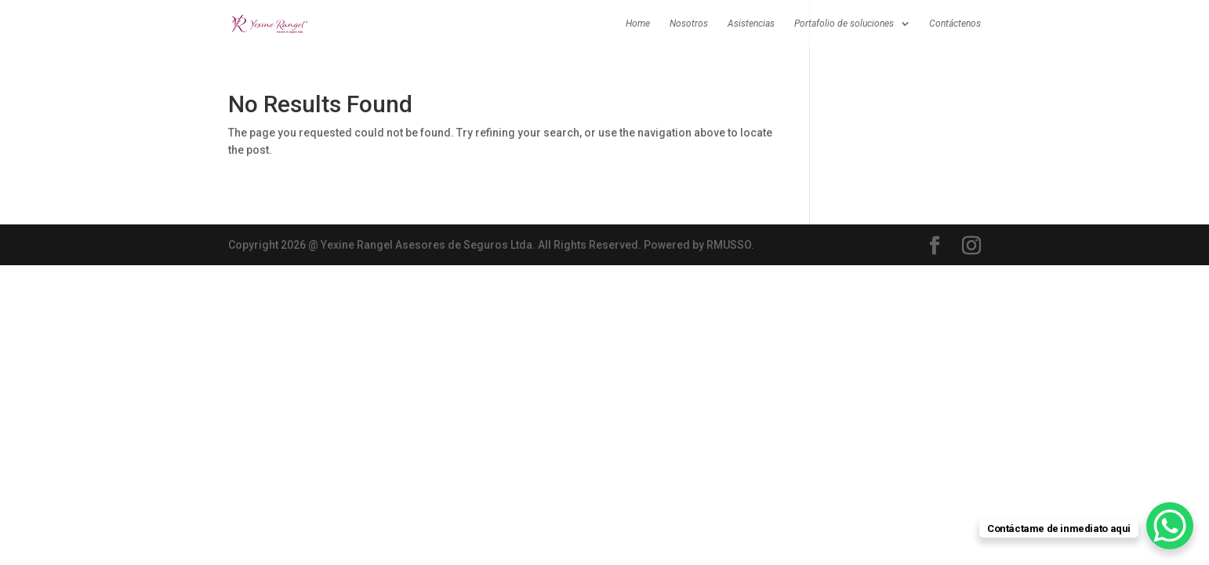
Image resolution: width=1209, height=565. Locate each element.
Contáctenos (955, 23)
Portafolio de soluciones (844, 23)
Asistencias (751, 23)
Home (638, 23)
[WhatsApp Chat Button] (1169, 525)
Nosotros (689, 23)
